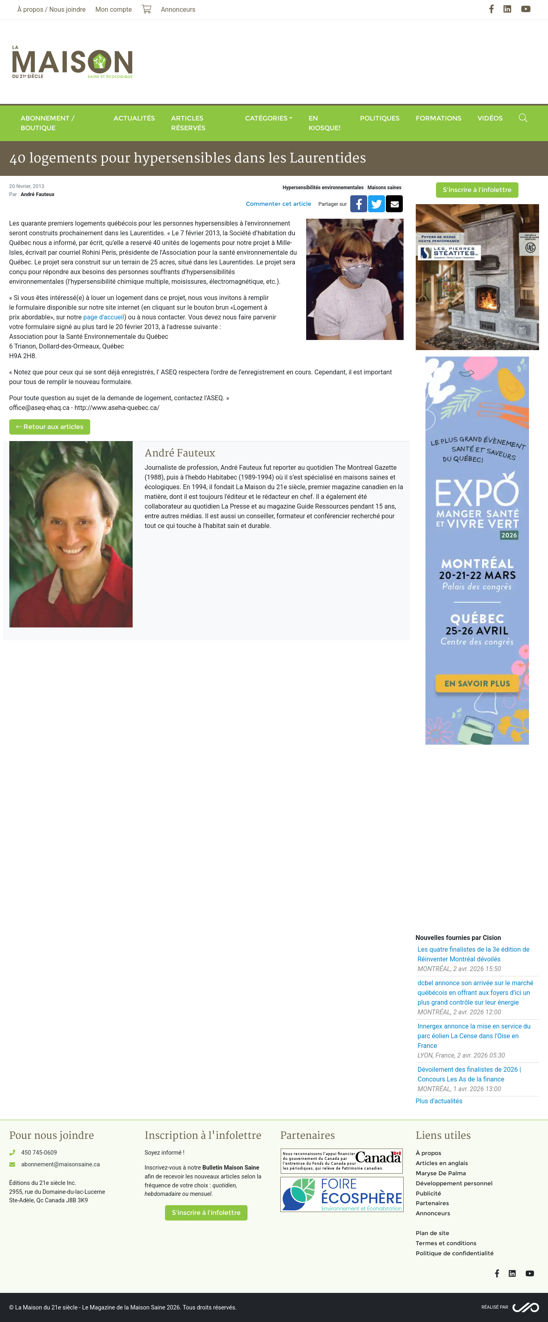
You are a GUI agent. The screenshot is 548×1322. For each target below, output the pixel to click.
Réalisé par (495, 1307)
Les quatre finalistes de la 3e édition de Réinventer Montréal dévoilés (474, 954)
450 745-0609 (39, 1152)
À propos (428, 1153)
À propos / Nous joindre (51, 9)
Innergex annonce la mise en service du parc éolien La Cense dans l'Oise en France (474, 1036)
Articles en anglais (442, 1163)
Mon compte (113, 9)
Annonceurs (433, 1213)
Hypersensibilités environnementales (323, 187)
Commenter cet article (278, 203)
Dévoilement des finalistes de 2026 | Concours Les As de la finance (469, 1074)
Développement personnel (454, 1183)
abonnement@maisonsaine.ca (60, 1164)
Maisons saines (385, 187)
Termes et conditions (446, 1243)
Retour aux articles (49, 427)
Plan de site (432, 1233)
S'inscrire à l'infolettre (477, 190)
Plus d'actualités (439, 1101)
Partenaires (432, 1203)
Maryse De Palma (441, 1173)
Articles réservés (188, 123)
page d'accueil (103, 317)
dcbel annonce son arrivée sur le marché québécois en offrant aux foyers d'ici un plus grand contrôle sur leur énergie (476, 992)
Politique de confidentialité (455, 1253)
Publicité (428, 1193)
